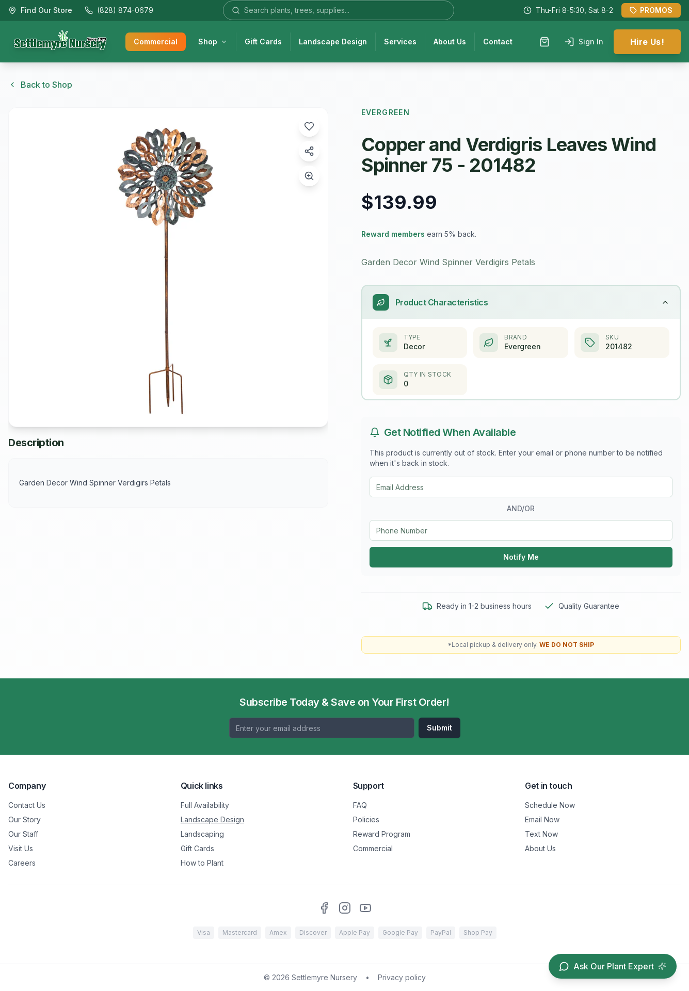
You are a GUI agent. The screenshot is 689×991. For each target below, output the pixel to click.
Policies (366, 819)
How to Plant (202, 862)
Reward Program (381, 834)
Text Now (541, 834)
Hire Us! (647, 42)
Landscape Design (333, 41)
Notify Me (521, 557)
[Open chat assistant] (613, 966)
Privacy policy (402, 977)
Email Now (542, 819)
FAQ (360, 805)
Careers (22, 862)
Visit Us (20, 848)
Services (400, 41)
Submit (439, 727)
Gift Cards (263, 41)
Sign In (583, 42)
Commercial (156, 41)
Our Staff (23, 834)
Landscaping (202, 834)
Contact (497, 41)
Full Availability (205, 805)
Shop (213, 41)
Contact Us (26, 805)
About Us (450, 41)
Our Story (24, 819)
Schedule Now (550, 805)
